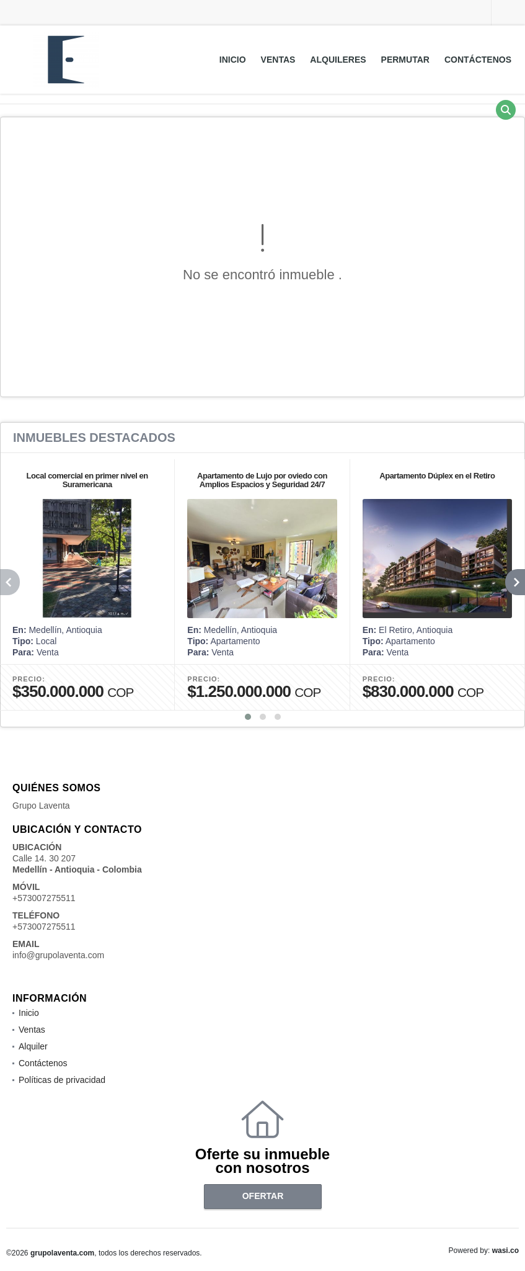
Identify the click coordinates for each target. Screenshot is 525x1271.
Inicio (232, 60)
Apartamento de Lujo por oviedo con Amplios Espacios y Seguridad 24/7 (262, 480)
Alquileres (338, 60)
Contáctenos (477, 60)
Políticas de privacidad (62, 1080)
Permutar (405, 60)
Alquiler (33, 1046)
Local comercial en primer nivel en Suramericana (87, 480)
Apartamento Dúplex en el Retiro (437, 475)
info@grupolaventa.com (58, 955)
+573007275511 (44, 898)
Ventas (278, 60)
